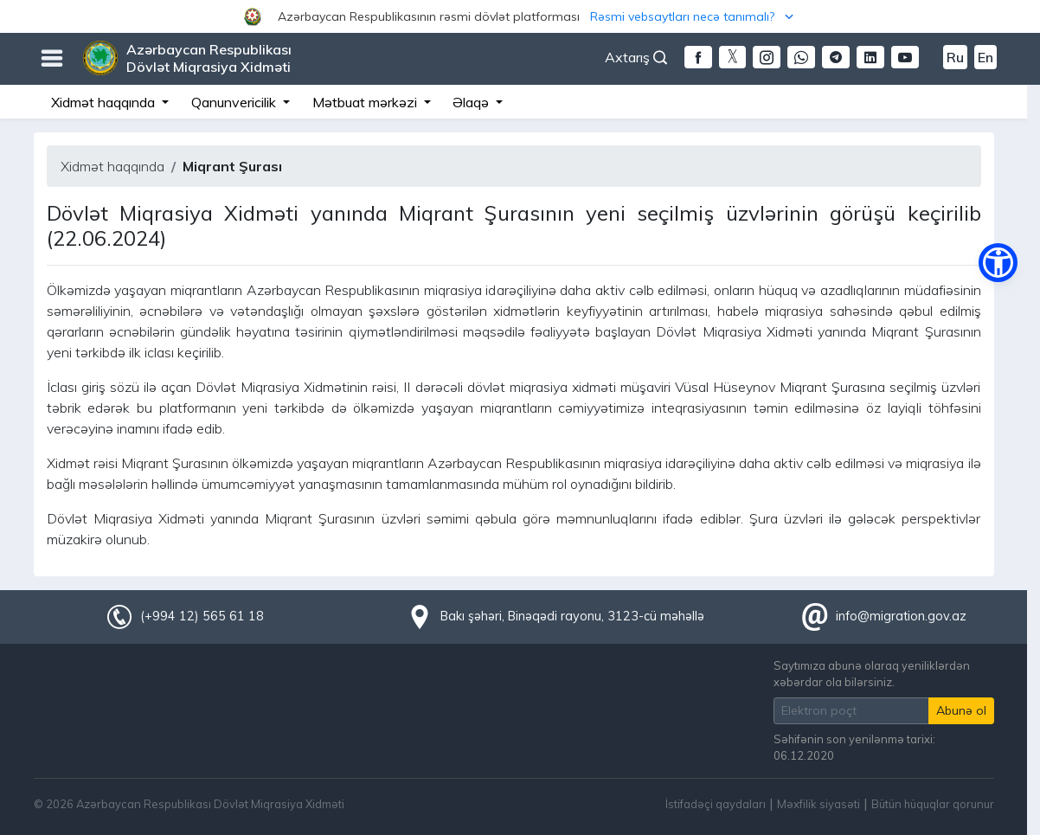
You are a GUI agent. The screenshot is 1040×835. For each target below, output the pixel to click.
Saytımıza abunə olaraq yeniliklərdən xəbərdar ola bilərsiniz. (872, 673)
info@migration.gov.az (901, 616)
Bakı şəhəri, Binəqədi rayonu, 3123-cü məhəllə (572, 616)
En (985, 57)
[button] (520, 16)
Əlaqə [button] (472, 102)
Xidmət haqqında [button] (104, 102)
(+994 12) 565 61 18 (201, 616)
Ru (955, 57)
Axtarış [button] (636, 57)
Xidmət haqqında (112, 166)
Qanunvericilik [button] (235, 102)
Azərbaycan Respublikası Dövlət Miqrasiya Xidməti (209, 58)
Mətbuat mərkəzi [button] (366, 102)
